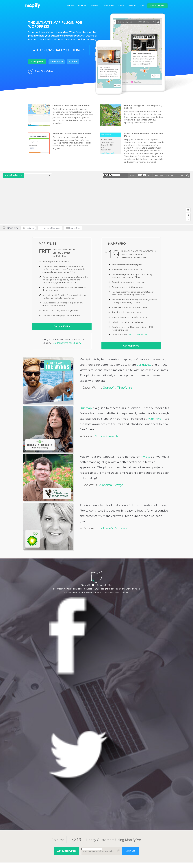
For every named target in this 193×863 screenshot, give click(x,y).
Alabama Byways (111, 485)
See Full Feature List (137, 334)
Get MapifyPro (157, 5)
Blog (142, 5)
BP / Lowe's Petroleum (112, 528)
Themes (94, 5)
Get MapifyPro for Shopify (67, 343)
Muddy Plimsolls (106, 436)
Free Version (56, 61)
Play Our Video (44, 71)
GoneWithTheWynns (117, 387)
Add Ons (82, 5)
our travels (144, 364)
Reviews (132, 5)
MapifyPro (32, 6)
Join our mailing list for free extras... (99, 851)
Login (121, 5)
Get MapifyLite (62, 326)
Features (70, 5)
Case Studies (108, 5)
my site (145, 456)
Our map (86, 408)
